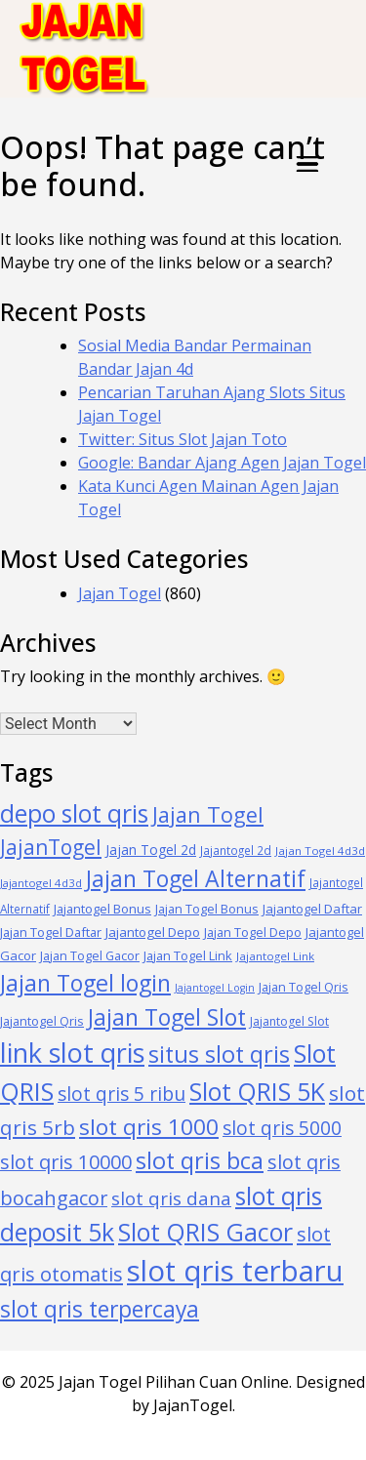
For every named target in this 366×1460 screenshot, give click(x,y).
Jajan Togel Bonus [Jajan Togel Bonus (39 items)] (207, 908)
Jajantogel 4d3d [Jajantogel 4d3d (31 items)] (41, 882)
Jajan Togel (119, 593)
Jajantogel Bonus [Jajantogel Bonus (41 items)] (102, 908)
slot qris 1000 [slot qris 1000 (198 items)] (149, 1127)
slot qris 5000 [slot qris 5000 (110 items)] (282, 1128)
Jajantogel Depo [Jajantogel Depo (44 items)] (152, 932)
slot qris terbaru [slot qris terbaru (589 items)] (235, 1270)
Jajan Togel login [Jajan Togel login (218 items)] (85, 982)
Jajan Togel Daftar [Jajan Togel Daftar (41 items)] (51, 932)
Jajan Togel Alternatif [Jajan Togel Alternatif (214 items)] (195, 878)
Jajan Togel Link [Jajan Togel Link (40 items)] (187, 955)
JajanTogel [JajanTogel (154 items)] (51, 846)
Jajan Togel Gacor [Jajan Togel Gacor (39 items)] (90, 955)
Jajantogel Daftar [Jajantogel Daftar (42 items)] (312, 908)
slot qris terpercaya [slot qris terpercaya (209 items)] (99, 1309)
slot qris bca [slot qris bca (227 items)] (200, 1160)
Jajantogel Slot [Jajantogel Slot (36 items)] (289, 1021)
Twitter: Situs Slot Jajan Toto (182, 439)
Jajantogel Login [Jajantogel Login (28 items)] (215, 987)
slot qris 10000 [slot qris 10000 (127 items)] (66, 1162)
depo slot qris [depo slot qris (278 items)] (74, 813)
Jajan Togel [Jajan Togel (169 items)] (208, 814)
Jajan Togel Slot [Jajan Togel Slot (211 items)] (167, 1017)
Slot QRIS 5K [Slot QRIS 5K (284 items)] (257, 1091)
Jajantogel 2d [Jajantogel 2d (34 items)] (235, 850)
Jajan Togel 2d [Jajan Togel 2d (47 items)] (150, 849)
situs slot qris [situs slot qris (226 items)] (219, 1054)
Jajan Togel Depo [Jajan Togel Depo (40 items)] (253, 932)
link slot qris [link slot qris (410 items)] (72, 1052)
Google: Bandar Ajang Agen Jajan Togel (222, 462)
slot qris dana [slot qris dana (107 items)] (171, 1198)
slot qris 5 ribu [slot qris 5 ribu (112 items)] (121, 1094)
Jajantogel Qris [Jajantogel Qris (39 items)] (42, 1021)
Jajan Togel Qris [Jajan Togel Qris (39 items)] (303, 986)
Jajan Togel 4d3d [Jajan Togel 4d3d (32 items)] (320, 850)
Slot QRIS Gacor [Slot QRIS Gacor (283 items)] (205, 1232)
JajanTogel (192, 1405)
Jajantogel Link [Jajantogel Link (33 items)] (275, 956)
